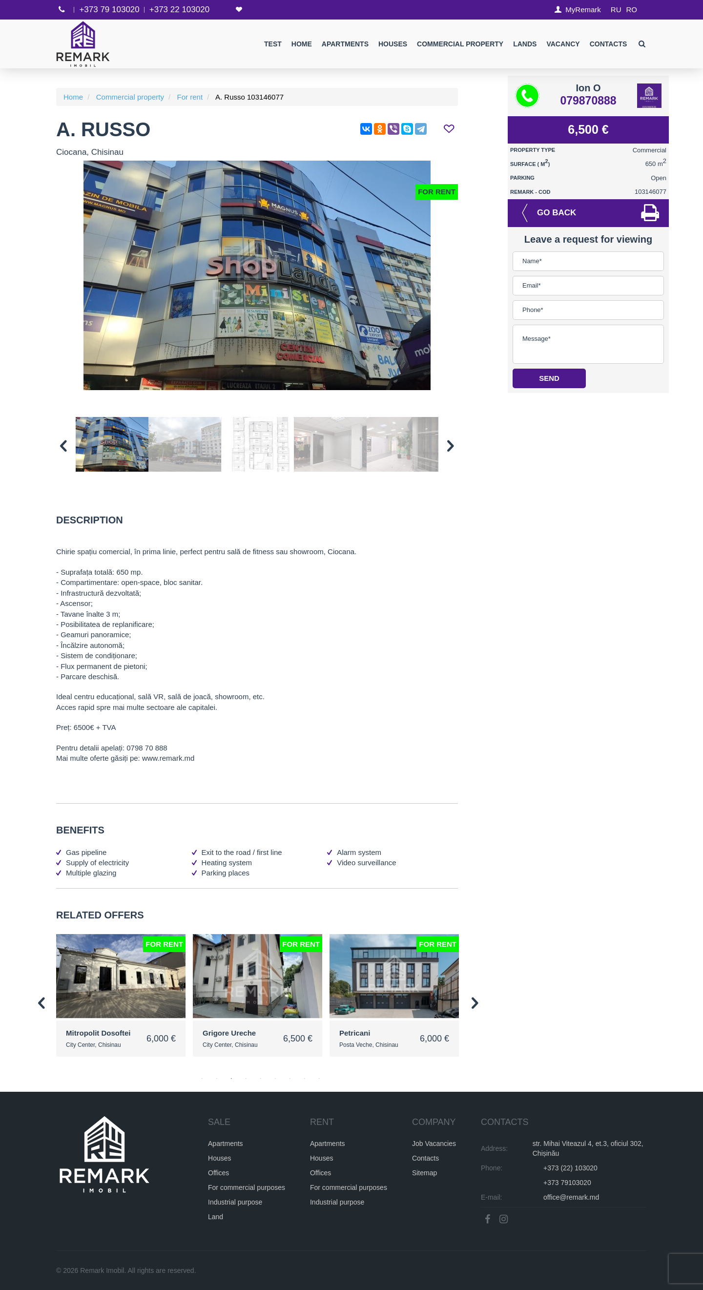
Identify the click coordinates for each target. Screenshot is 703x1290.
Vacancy (562, 44)
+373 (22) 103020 (570, 1167)
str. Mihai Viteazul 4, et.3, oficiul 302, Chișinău (588, 1148)
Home (301, 44)
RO (632, 9)
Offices (218, 1172)
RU (616, 9)
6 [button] (275, 1078)
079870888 (588, 100)
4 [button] (246, 1078)
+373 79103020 (567, 1182)
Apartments (344, 44)
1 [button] (202, 1078)
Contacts (608, 44)
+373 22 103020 (179, 9)
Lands (525, 44)
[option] (257, 275)
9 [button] (319, 1078)
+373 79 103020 (109, 9)
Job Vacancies (434, 1143)
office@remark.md (571, 1197)
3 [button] (231, 1078)
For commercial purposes (246, 1187)
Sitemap (424, 1172)
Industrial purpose (235, 1202)
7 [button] (290, 1078)
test (273, 44)
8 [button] (305, 1078)
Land (215, 1216)
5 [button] (261, 1078)
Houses (392, 44)
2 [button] (217, 1078)
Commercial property (460, 44)
